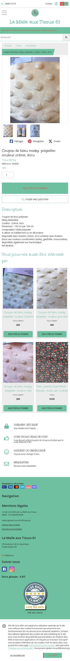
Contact (48, 3)
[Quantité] (8, 175)
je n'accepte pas (17, 655)
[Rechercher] (66, 37)
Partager (16, 141)
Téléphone (8, 555)
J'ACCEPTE (52, 655)
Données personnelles (12, 529)
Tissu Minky (31, 45)
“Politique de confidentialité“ (20, 648)
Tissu (18, 45)
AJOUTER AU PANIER (35, 188)
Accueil (8, 45)
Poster (54, 141)
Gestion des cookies (11, 524)
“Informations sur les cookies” (42, 645)
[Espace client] (56, 4)
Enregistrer (36, 141)
